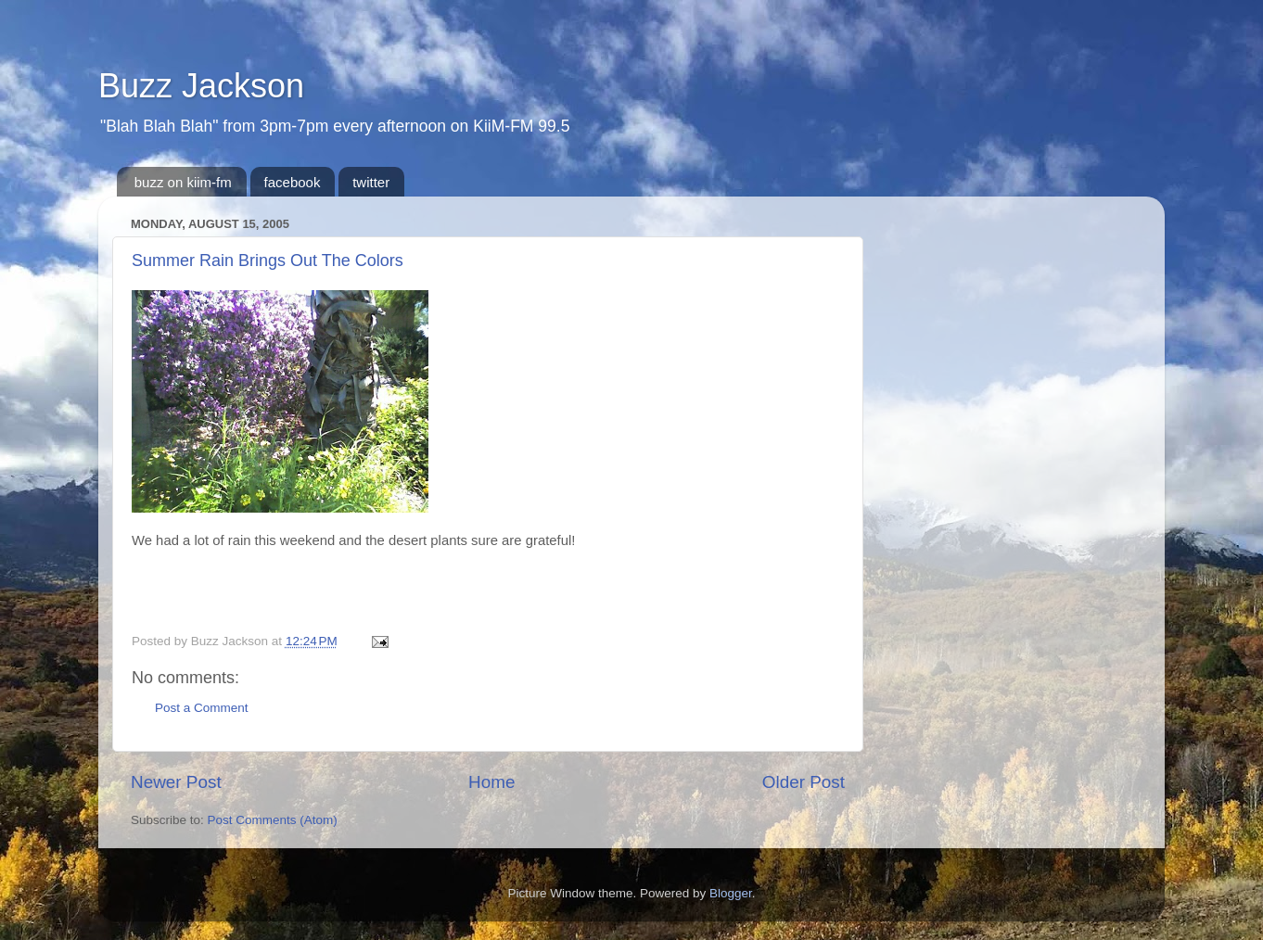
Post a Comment (202, 708)
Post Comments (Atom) (273, 820)
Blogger (730, 893)
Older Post (803, 782)
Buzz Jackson (201, 86)
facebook (292, 182)
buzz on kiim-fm (183, 182)
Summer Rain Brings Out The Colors (267, 260)
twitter (370, 182)
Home (491, 782)
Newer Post (176, 782)
